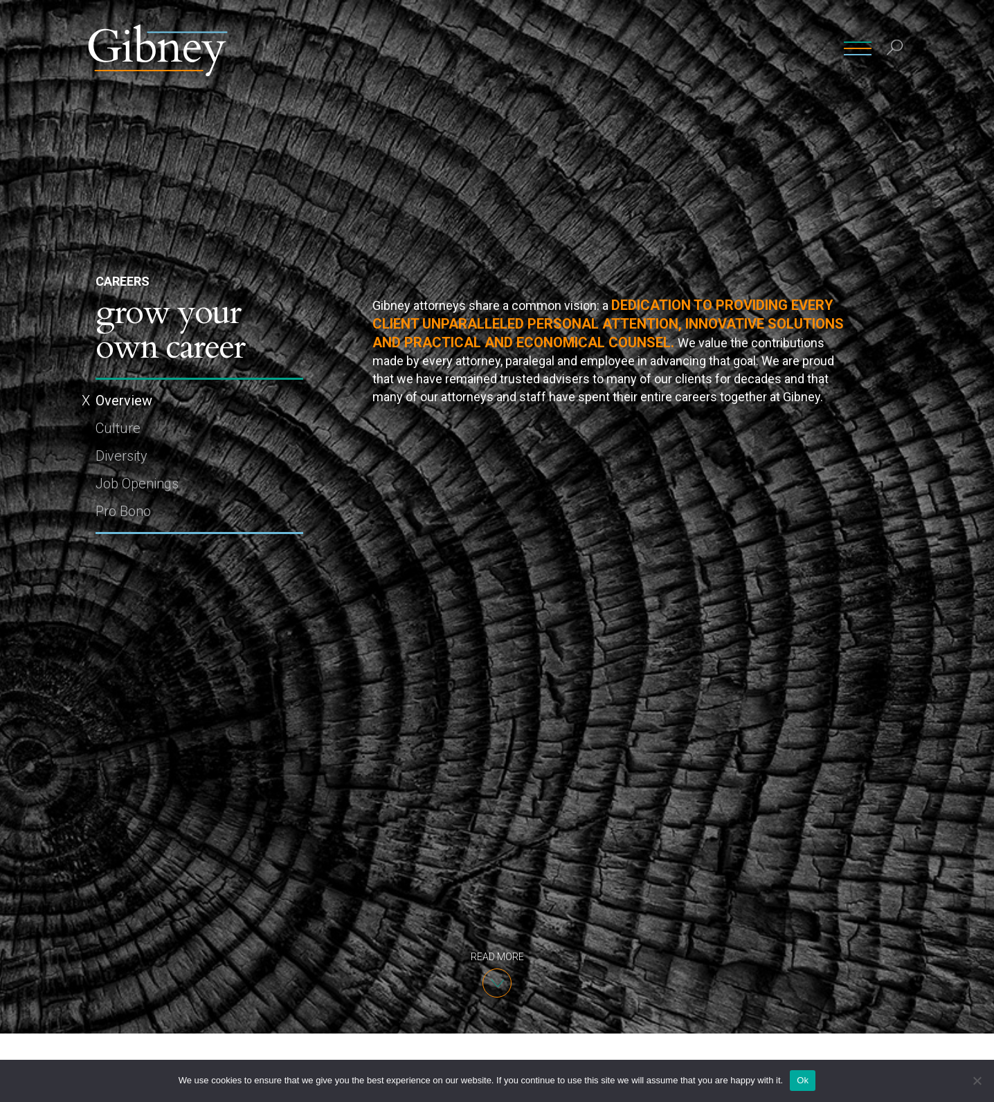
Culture (118, 428)
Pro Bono (123, 511)
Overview (124, 400)
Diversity (121, 456)
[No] (977, 1080)
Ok (802, 1080)
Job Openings (137, 483)
